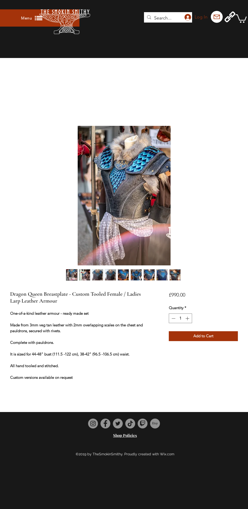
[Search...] (167, 18)
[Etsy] (155, 423)
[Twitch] (143, 423)
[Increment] (187, 318)
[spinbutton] (180, 318)
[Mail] (217, 17)
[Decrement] (173, 318)
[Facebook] (105, 423)
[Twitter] (118, 423)
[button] (241, 18)
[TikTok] (130, 423)
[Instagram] (93, 423)
